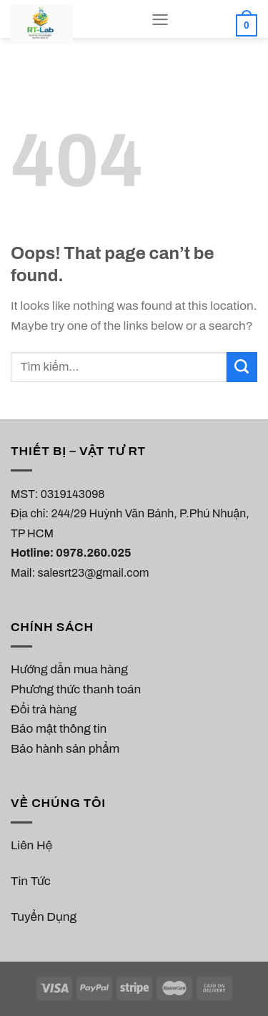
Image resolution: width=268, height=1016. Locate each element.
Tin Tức (31, 881)
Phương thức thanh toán (76, 689)
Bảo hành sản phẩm (65, 749)
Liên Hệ (31, 845)
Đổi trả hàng (43, 709)
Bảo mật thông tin (58, 729)
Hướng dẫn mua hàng (69, 669)
